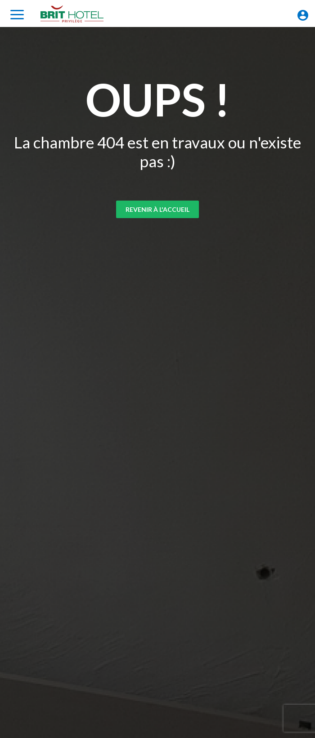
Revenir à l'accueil (157, 209)
